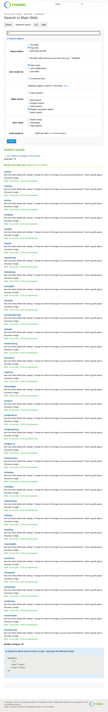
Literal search (36, 106)
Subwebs (75, 58)
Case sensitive (36, 93)
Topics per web (41, 133)
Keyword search (37, 103)
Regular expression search (41, 109)
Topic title (34, 48)
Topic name (35, 65)
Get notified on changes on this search (23, 156)
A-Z (36, 25)
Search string (36, 119)
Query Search (36, 112)
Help (44, 25)
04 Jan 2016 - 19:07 (16, 181)
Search (8, 25)
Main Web (28, 14)
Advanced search (23, 25)
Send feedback (48, 707)
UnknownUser (32, 181)
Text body (34, 45)
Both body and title (38, 51)
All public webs (36, 58)
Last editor (34, 71)
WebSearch (39, 14)
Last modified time (38, 68)
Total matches (36, 126)
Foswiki (18, 14)
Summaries (35, 123)
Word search (35, 100)
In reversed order (37, 78)
